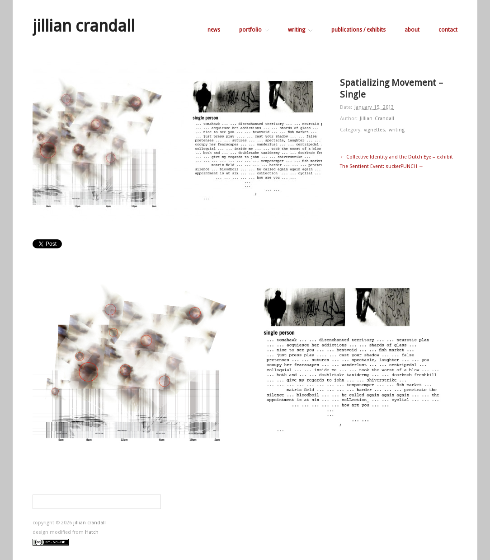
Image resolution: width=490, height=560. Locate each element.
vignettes (374, 130)
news (213, 30)
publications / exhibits (358, 30)
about (412, 30)
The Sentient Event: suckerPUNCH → (382, 166)
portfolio (254, 30)
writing (300, 30)
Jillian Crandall (377, 118)
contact (447, 30)
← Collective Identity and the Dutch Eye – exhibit (396, 157)
